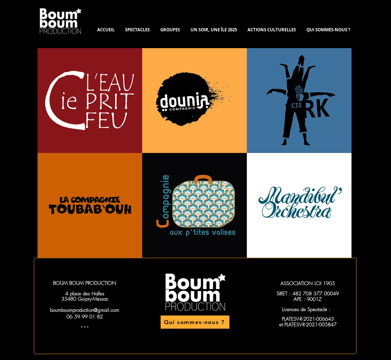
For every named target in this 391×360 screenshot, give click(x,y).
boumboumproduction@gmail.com (84, 310)
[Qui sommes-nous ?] (195, 322)
